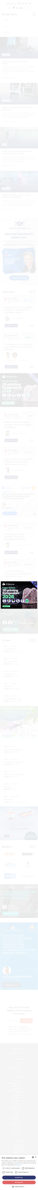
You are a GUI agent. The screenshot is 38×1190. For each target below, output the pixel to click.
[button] (19, 1187)
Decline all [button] (19, 1182)
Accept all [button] (19, 1177)
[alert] (19, 1172)
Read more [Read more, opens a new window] (18, 1165)
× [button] (35, 1157)
